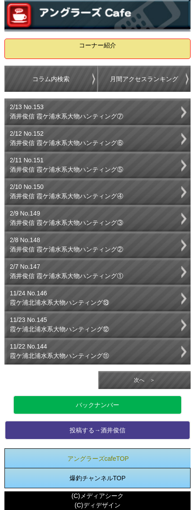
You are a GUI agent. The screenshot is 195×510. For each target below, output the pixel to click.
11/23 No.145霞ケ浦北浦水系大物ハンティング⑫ (59, 324)
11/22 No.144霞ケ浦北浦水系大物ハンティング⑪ (59, 351)
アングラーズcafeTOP (98, 458)
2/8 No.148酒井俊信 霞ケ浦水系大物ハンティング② (66, 244)
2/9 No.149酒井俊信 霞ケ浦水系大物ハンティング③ (66, 218)
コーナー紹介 (97, 45)
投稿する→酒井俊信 (97, 430)
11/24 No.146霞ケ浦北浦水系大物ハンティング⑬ (59, 298)
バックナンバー (97, 404)
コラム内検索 (51, 78)
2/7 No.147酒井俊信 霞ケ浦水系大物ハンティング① (66, 271)
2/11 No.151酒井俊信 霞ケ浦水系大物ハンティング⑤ (66, 165)
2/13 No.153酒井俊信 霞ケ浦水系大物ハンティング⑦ (66, 111)
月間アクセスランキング (144, 78)
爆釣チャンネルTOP (98, 478)
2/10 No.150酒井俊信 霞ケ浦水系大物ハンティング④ (66, 191)
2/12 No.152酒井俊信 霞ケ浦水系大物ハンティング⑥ (66, 138)
